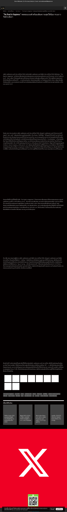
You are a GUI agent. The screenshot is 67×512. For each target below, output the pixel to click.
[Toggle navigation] (65, 8)
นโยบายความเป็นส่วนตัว (16, 509)
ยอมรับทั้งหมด (59, 509)
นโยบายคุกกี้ (25, 509)
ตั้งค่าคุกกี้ (52, 509)
